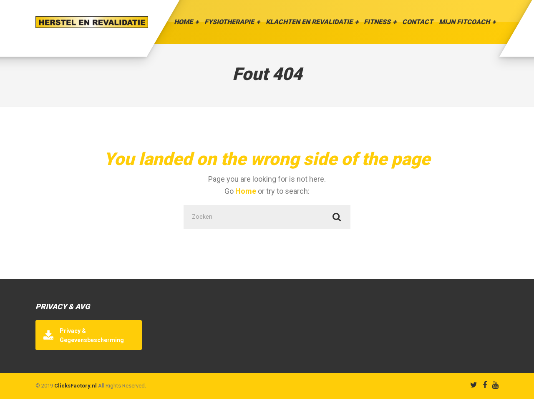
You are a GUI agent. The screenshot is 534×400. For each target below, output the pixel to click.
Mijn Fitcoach (464, 22)
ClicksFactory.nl (75, 387)
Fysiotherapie (229, 22)
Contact (417, 22)
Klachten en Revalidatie (309, 22)
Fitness (377, 22)
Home (183, 22)
